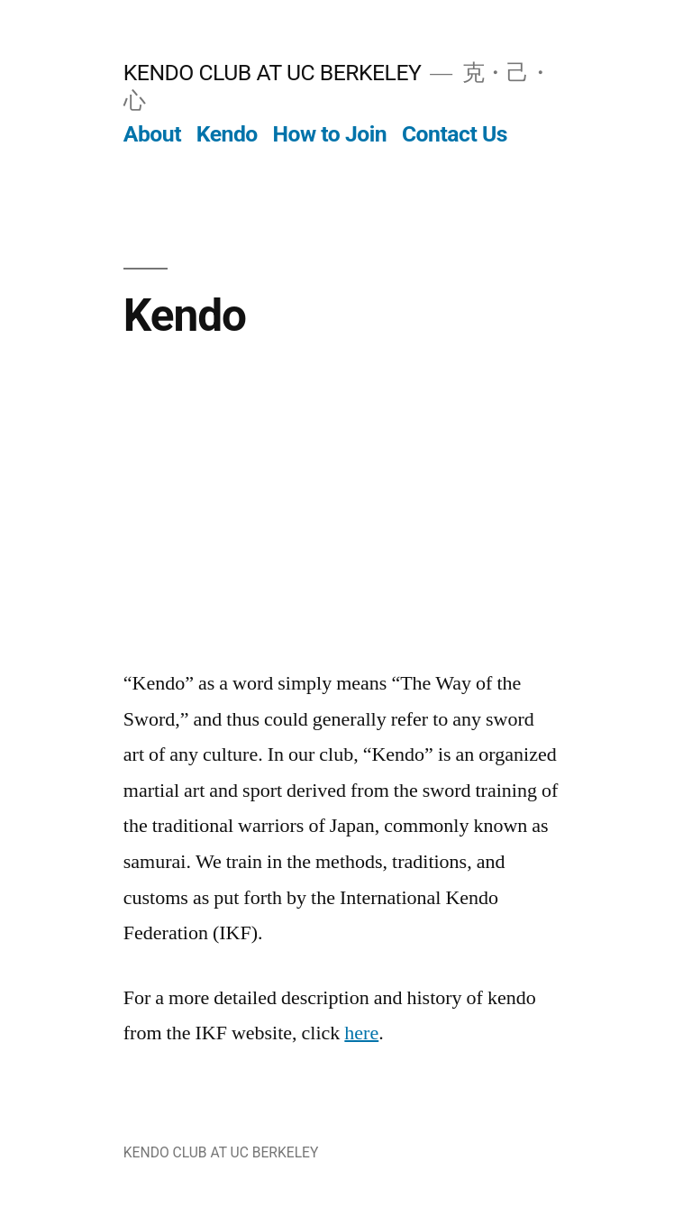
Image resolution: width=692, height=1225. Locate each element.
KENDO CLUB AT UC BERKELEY (272, 72)
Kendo (227, 134)
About (152, 134)
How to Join (330, 134)
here (361, 1033)
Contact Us (454, 134)
